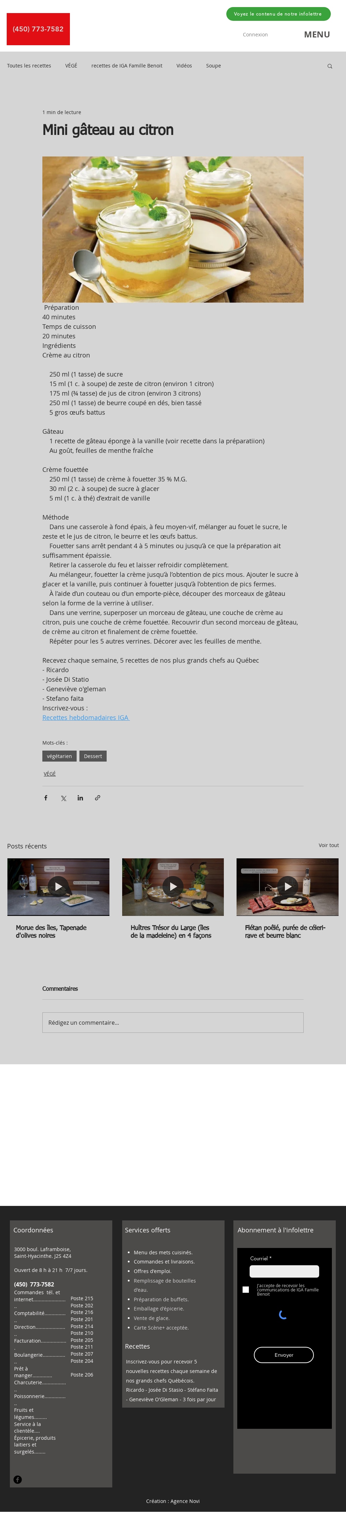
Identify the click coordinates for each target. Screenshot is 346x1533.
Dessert (93, 756)
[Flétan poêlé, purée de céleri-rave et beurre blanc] (288, 887)
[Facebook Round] (17, 1479)
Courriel (259, 1258)
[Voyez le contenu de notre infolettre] (278, 14)
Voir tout (329, 845)
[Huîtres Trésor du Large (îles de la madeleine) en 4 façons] (173, 887)
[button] (317, 34)
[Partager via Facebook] (45, 797)
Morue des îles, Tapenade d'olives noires (51, 932)
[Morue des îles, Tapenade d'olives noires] (58, 887)
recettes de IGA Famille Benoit (126, 65)
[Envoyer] (284, 1355)
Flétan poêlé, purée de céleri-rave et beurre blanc (285, 932)
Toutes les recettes (29, 65)
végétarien (59, 756)
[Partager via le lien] (97, 797)
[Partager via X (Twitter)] (63, 797)
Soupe (213, 65)
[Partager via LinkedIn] (80, 797)
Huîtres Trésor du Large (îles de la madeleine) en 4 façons (171, 932)
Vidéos (184, 65)
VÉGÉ (71, 65)
